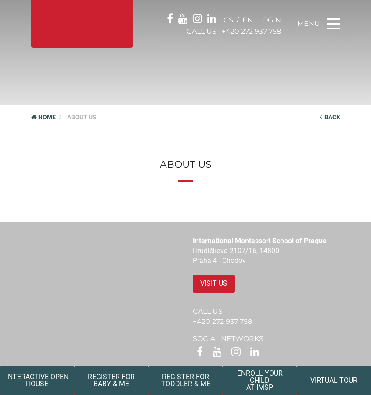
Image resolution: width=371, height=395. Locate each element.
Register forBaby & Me (111, 380)
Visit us (213, 283)
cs (228, 20)
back (330, 117)
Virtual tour (333, 380)
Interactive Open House (37, 380)
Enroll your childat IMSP (260, 380)
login (269, 20)
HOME (43, 117)
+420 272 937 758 (251, 31)
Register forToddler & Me (185, 380)
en (247, 20)
